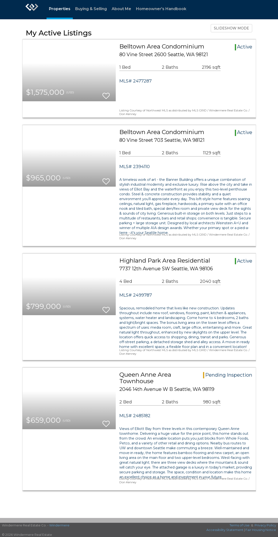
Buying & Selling (91, 9)
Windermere (59, 525)
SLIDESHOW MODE (231, 28)
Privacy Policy (265, 525)
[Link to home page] (31, 9)
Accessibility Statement (224, 530)
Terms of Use (240, 525)
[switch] (106, 93)
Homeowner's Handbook (161, 9)
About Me (121, 9)
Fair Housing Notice (260, 530)
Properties (59, 9)
